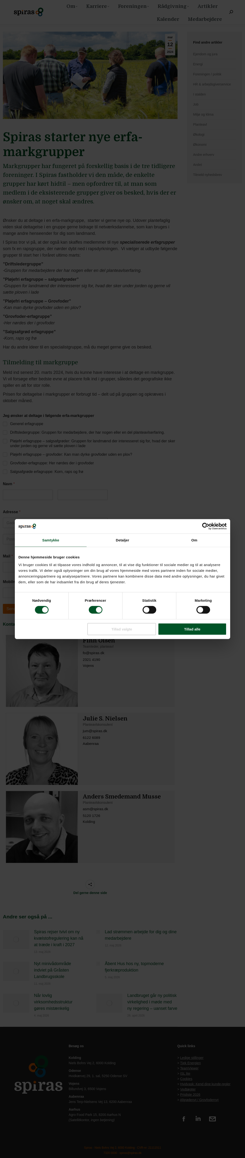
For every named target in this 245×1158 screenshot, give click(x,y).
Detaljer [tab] (122, 540)
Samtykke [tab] (50, 540)
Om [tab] (194, 540)
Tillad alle (192, 629)
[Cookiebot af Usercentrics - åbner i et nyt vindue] (206, 526)
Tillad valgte (121, 629)
